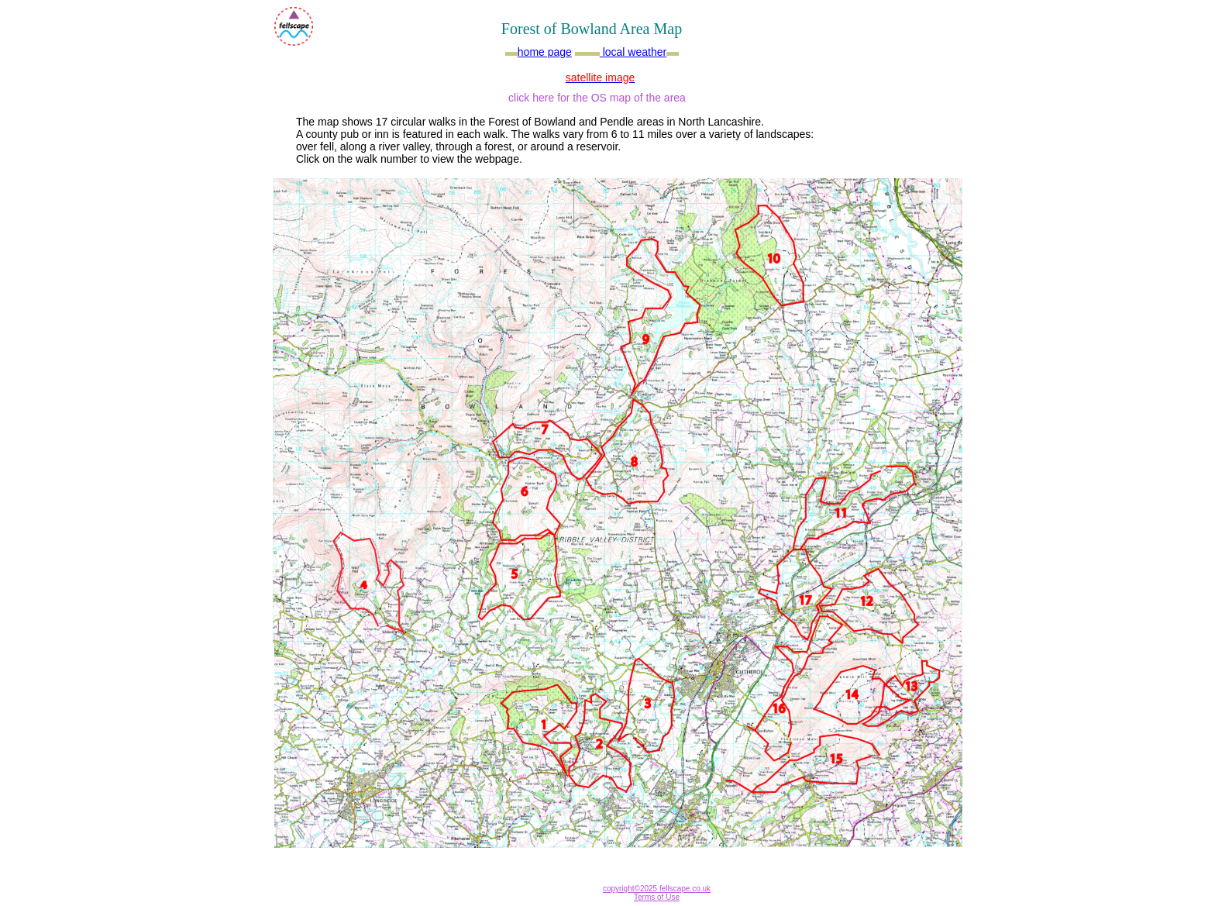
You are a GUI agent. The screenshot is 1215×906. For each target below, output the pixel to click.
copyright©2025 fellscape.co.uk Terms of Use (657, 892)
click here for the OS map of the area (597, 97)
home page (545, 52)
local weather (633, 52)
